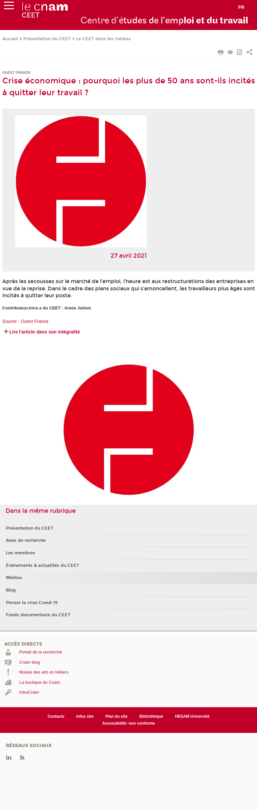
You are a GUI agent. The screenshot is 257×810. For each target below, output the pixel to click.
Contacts (55, 716)
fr (241, 7)
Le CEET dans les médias (103, 39)
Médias (14, 577)
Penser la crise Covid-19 (32, 602)
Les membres (20, 553)
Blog (11, 590)
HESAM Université (192, 716)
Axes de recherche (26, 540)
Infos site (85, 716)
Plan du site (116, 716)
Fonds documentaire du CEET (38, 615)
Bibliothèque (151, 716)
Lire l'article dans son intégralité (45, 331)
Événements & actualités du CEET (42, 565)
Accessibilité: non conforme (128, 723)
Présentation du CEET (47, 39)
